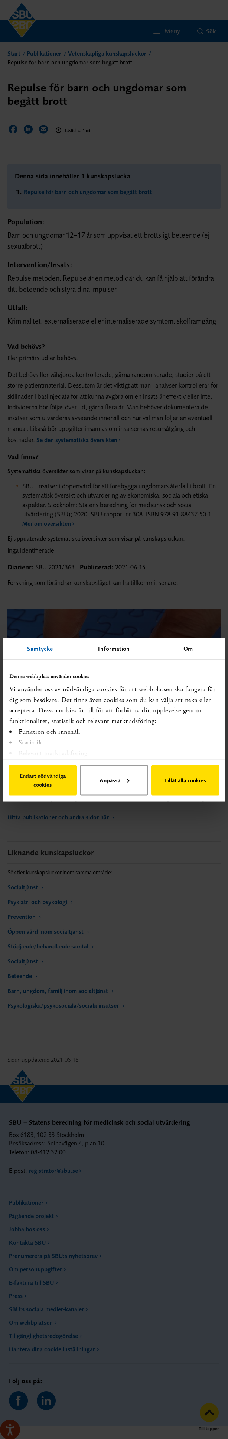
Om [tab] (188, 648)
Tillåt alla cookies (185, 780)
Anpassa (114, 780)
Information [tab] (114, 648)
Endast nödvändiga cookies (43, 780)
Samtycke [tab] (40, 648)
